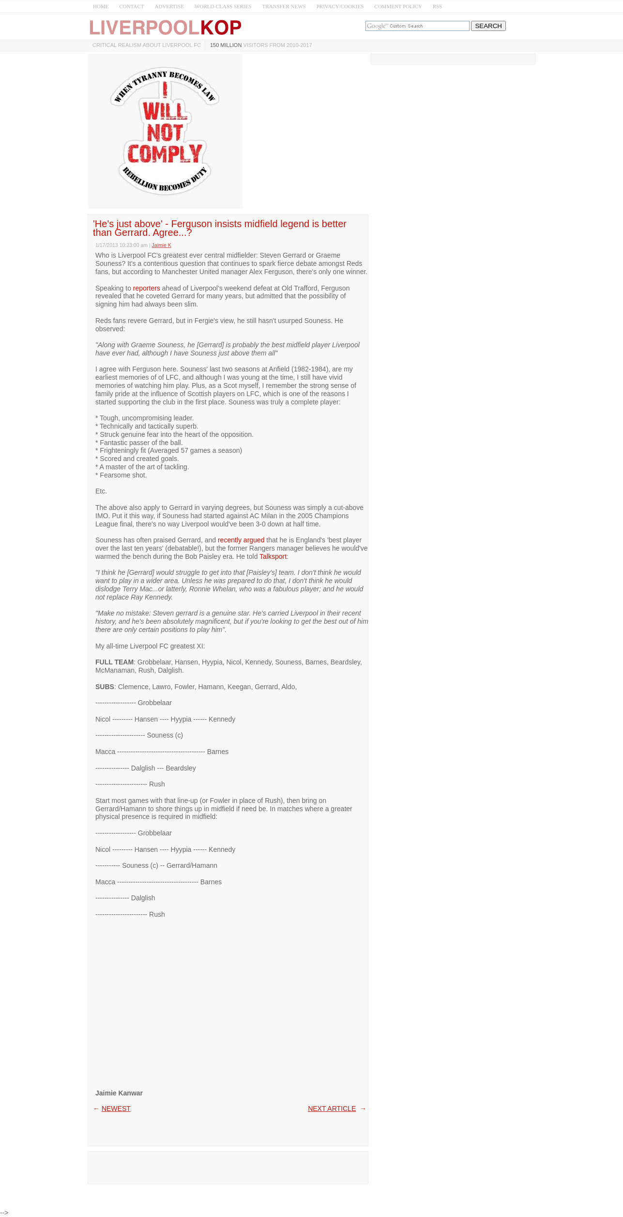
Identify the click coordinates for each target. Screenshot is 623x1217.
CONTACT (131, 6)
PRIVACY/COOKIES (340, 6)
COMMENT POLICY (398, 6)
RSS (437, 6)
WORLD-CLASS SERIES (223, 6)
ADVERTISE (168, 6)
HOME (100, 6)
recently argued (241, 540)
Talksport (273, 556)
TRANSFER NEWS (284, 6)
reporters (146, 288)
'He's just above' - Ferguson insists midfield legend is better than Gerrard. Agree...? (220, 228)
